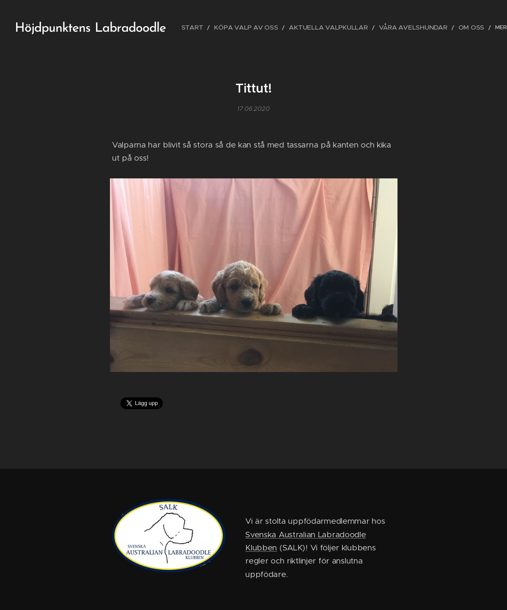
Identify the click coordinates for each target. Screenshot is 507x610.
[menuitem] (208, 27)
